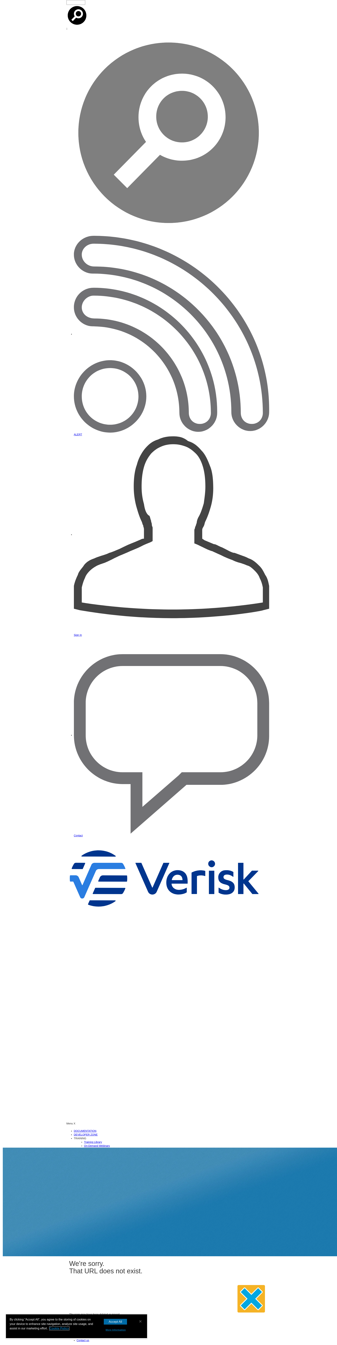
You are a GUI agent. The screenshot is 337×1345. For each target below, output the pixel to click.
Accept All (115, 1321)
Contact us (83, 1340)
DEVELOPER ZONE (86, 1134)
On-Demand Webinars (97, 1145)
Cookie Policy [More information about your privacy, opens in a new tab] (59, 1328)
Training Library (93, 1142)
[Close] (140, 1321)
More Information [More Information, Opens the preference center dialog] (116, 1329)
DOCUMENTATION (85, 1130)
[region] (76, 1326)
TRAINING (80, 1138)
